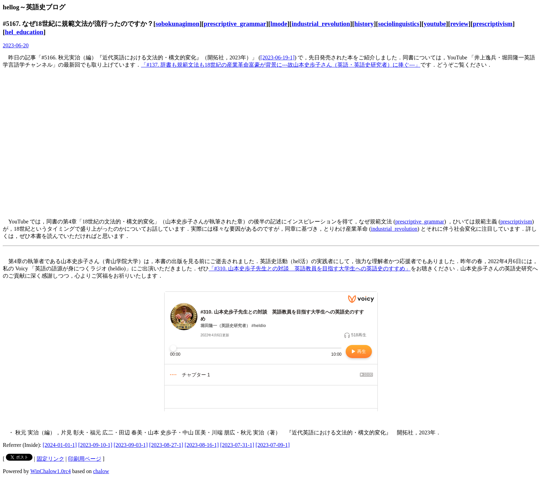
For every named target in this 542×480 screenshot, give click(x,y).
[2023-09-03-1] (131, 445)
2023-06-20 (16, 45)
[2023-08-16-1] (202, 445)
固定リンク (50, 459)
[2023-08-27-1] (166, 445)
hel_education (24, 32)
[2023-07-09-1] (272, 445)
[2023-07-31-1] (237, 445)
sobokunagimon (177, 23)
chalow (101, 471)
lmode (278, 23)
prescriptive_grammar (235, 23)
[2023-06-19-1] (277, 57)
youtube (435, 23)
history (364, 23)
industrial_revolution (321, 23)
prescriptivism (493, 23)
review (459, 23)
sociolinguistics (399, 23)
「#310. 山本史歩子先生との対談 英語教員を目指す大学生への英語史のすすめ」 (310, 268)
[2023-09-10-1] (95, 445)
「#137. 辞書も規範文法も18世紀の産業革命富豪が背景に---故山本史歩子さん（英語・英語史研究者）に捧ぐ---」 (280, 65)
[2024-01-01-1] (60, 445)
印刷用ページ (84, 459)
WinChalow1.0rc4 (50, 471)
